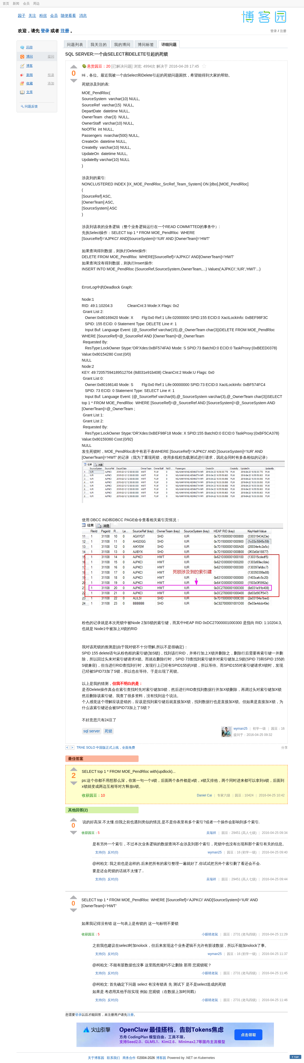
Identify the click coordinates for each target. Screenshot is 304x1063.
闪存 (29, 47)
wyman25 (240, 728)
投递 (51, 75)
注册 (64, 31)
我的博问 (122, 44)
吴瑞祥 (211, 833)
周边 (36, 3)
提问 (51, 56)
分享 (284, 747)
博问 (29, 56)
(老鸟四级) (249, 934)
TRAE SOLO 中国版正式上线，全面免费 (105, 747)
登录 (45, 31)
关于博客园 (96, 1058)
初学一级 (259, 728)
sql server (92, 731)
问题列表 (75, 44)
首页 (6, 3)
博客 (29, 66)
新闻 (16, 3)
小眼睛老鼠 (210, 934)
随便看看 (68, 15)
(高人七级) (249, 833)
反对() (113, 852)
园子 (21, 15)
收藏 (29, 83)
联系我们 (113, 1058)
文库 (29, 92)
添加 (51, 83)
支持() (100, 852)
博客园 (161, 1058)
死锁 (108, 731)
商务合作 (129, 1058)
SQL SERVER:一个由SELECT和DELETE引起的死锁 (116, 54)
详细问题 (169, 44)
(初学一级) (249, 852)
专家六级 (223, 795)
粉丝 (43, 15)
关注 (32, 15)
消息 (83, 15)
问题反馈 (31, 106)
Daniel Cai (204, 795)
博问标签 (146, 44)
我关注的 (99, 44)
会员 (26, 3)
